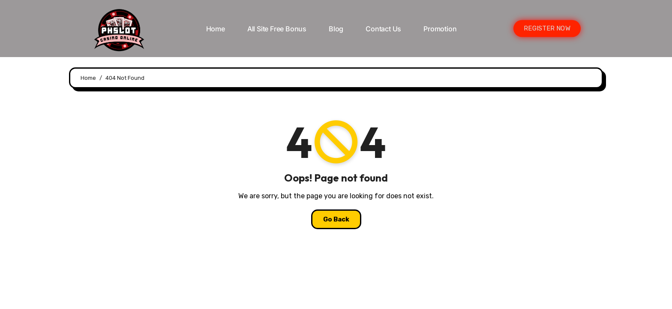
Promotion (439, 28)
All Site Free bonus (276, 28)
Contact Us (383, 28)
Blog (336, 28)
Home (215, 28)
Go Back (336, 219)
